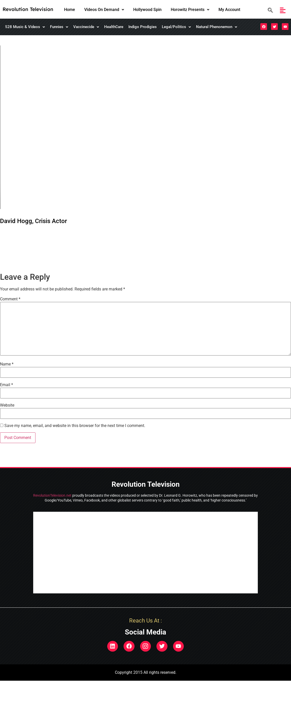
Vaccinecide (86, 27)
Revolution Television (28, 9)
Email (6, 385)
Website (7, 405)
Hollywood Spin (147, 9)
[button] (104, 10)
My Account (229, 9)
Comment (10, 299)
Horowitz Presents (190, 9)
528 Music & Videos (25, 27)
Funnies (59, 27)
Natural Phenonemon (216, 27)
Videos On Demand (104, 9)
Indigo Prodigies (142, 27)
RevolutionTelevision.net (52, 495)
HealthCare (113, 27)
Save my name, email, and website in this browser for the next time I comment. (74, 426)
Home (69, 9)
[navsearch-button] (269, 10)
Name (7, 364)
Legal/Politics (176, 27)
